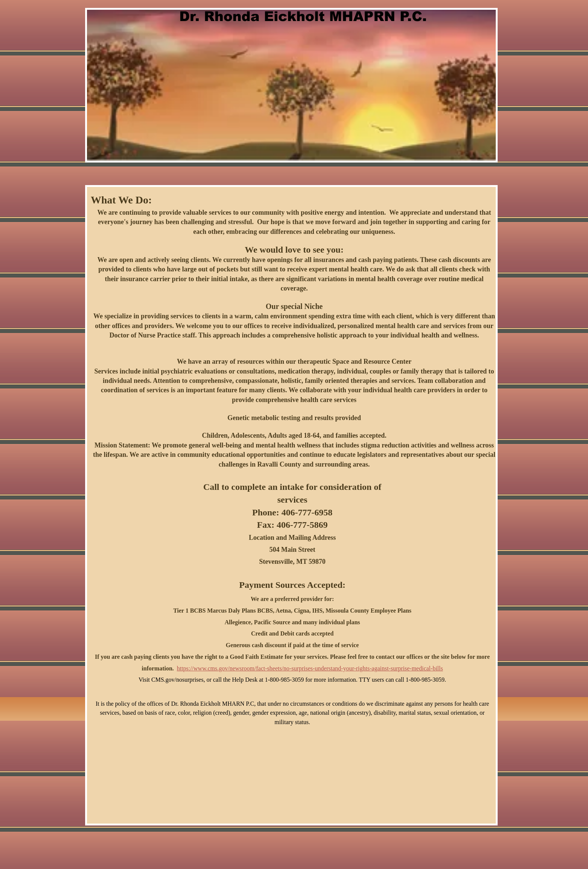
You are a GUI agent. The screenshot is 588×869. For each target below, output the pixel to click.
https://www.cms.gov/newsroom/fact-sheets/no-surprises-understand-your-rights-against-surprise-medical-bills (310, 668)
